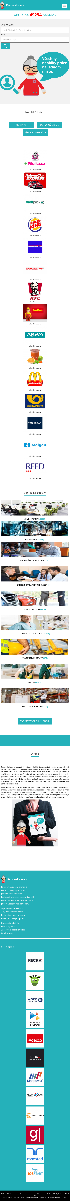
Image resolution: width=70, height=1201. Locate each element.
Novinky (21, 124)
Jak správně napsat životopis (14, 887)
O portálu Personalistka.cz (13, 908)
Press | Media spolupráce (12, 918)
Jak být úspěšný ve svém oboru (15, 903)
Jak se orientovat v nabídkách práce (17, 900)
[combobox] (35, 40)
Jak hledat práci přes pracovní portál (17, 897)
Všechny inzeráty (35, 132)
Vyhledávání (7, 25)
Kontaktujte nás (8, 926)
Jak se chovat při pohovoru (13, 890)
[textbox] (35, 39)
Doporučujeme (49, 124)
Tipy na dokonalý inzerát (12, 911)
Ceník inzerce (7, 933)
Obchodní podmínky (10, 923)
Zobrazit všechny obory (35, 721)
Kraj (3, 34)
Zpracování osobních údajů (13, 929)
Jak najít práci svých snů (11, 893)
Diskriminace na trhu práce (13, 915)
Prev (3, 74)
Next (67, 74)
